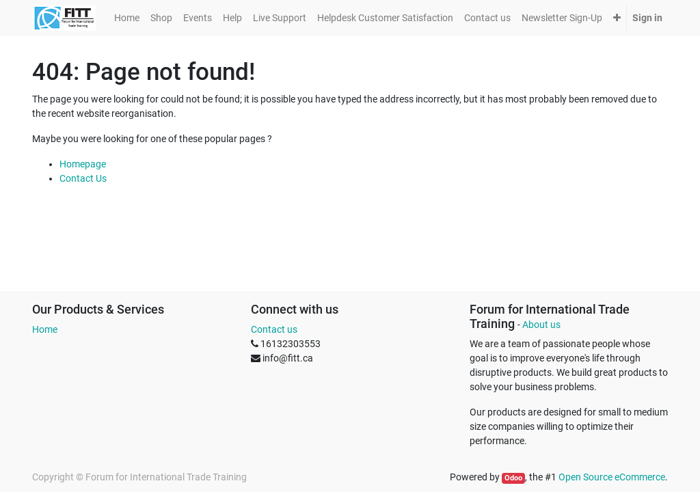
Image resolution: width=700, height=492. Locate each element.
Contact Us (83, 178)
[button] (617, 18)
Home (44, 329)
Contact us (274, 329)
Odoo (513, 478)
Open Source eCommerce (611, 477)
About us (541, 324)
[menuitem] (127, 18)
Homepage (82, 164)
